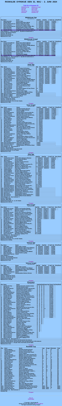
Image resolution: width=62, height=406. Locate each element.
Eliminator (23, 12)
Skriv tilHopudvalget (31, 398)
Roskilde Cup (35, 12)
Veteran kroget (35, 11)
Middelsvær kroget (36, 7)
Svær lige (23, 8)
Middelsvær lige (25, 7)
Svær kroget (34, 8)
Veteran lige (24, 11)
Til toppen (31, 37)
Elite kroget (34, 9)
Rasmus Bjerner (39, 403)
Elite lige (23, 9)
